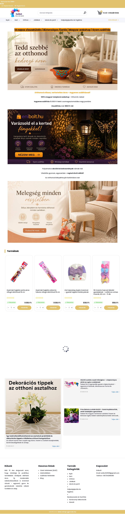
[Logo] (17, 13)
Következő (112, 20)
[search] (85, 13)
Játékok (37, 20)
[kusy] (11, 307)
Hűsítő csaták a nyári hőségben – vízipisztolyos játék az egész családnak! (98, 381)
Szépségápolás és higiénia (71, 20)
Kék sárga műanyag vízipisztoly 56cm (59, 356)
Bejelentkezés (8, 6)
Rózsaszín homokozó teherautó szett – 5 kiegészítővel (81, 357)
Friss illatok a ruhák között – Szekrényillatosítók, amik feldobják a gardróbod (99, 411)
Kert (16, 20)
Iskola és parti (50, 20)
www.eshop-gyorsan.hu (67, 512)
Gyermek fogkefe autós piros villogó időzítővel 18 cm (18, 291)
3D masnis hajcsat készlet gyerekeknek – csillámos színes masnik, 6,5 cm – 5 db (106, 292)
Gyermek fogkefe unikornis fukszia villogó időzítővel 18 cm (48, 291)
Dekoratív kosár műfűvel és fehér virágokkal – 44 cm (38, 357)
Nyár (8, 20)
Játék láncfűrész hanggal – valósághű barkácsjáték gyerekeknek (14, 358)
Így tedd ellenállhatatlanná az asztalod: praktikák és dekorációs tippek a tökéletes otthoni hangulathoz (29, 437)
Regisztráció (21, 6)
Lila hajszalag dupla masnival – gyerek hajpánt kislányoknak (77, 291)
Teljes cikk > (56, 446)
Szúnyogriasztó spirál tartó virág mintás (104, 356)
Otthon (26, 20)
